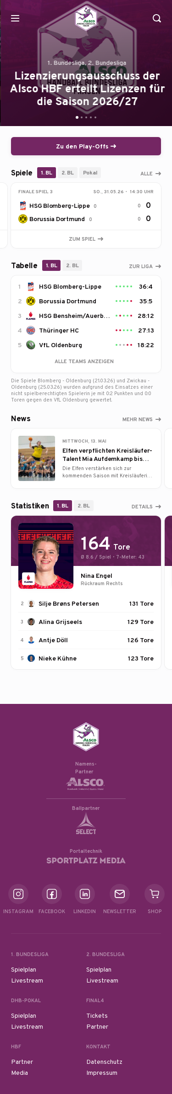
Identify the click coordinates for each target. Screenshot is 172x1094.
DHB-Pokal (26, 1000)
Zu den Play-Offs (86, 146)
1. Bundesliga (30, 954)
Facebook (52, 899)
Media (19, 1072)
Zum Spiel (86, 239)
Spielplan (23, 969)
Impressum (101, 1072)
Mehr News (137, 419)
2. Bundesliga (105, 954)
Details (142, 506)
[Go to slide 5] (95, 117)
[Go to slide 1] (77, 117)
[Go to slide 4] (91, 117)
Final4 (95, 1000)
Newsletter (119, 899)
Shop (154, 899)
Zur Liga (141, 266)
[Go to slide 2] (82, 117)
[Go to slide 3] (86, 117)
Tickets (97, 1015)
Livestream (27, 980)
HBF (16, 1046)
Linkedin (84, 899)
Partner (97, 1026)
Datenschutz (104, 1061)
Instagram (18, 899)
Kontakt (98, 1046)
